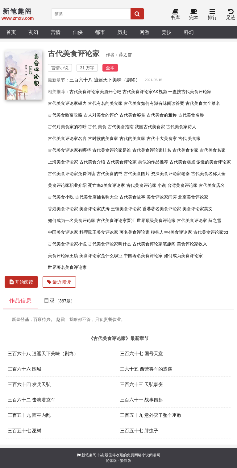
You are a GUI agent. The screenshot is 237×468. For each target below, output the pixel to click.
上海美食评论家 (63, 161)
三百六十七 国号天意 (141, 353)
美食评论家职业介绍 (67, 185)
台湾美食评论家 (182, 185)
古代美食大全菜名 (202, 103)
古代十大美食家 (162, 138)
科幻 (189, 32)
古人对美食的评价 (101, 115)
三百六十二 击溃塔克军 (31, 399)
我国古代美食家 (150, 126)
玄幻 (33, 32)
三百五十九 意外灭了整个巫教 (150, 415)
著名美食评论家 (134, 232)
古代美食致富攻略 (65, 115)
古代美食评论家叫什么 (109, 243)
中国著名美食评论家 (143, 255)
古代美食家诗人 (181, 126)
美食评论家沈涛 (94, 208)
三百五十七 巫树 (24, 430)
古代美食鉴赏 (132, 115)
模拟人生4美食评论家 (171, 232)
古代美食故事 (132, 197)
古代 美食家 (189, 138)
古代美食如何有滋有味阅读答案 (154, 103)
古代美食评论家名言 (67, 138)
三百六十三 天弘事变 (141, 384)
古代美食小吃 (61, 197)
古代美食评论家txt (210, 232)
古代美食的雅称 (162, 115)
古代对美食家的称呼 (67, 126)
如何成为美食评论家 (183, 255)
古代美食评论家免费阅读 (71, 173)
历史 (122, 32)
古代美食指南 (121, 126)
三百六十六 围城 (24, 369)
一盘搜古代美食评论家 (189, 91)
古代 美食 (97, 126)
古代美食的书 (110, 173)
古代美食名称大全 (208, 173)
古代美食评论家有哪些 (69, 150)
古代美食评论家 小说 (146, 185)
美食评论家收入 (192, 243)
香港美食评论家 (63, 208)
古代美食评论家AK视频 (145, 91)
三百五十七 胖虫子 (139, 430)
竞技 (167, 32)
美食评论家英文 (197, 208)
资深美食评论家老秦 (170, 173)
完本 (193, 14)
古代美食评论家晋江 (116, 220)
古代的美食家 (132, 138)
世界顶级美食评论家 (156, 220)
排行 (212, 14)
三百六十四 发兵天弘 (29, 384)
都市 (100, 32)
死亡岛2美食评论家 (106, 185)
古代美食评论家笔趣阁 (154, 243)
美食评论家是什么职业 (101, 255)
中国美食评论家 (63, 232)
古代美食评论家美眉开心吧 (95, 91)
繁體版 (125, 460)
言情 (55, 32)
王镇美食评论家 (126, 208)
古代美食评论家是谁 (111, 150)
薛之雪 (125, 54)
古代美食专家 (185, 150)
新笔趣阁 (88, 455)
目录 (59, 301)
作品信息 (20, 301)
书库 (175, 14)
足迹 (230, 14)
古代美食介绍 (92, 161)
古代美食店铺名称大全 (96, 197)
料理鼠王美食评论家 (98, 232)
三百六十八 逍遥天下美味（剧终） (104, 79)
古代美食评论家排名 (151, 150)
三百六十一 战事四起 (141, 399)
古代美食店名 (212, 185)
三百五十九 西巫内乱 (29, 415)
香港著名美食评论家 (161, 208)
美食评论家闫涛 (162, 197)
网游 (144, 32)
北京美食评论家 (193, 197)
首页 (11, 32)
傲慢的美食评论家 (213, 161)
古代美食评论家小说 (67, 243)
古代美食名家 (213, 150)
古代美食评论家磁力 (67, 103)
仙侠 (78, 32)
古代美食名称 (191, 115)
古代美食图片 (137, 173)
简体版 (111, 460)
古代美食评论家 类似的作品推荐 (137, 161)
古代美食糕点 (182, 161)
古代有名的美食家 (105, 103)
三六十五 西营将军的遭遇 (146, 369)
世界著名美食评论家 (67, 267)
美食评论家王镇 (63, 255)
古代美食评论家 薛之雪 (199, 220)
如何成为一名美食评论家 (71, 220)
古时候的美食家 (103, 138)
